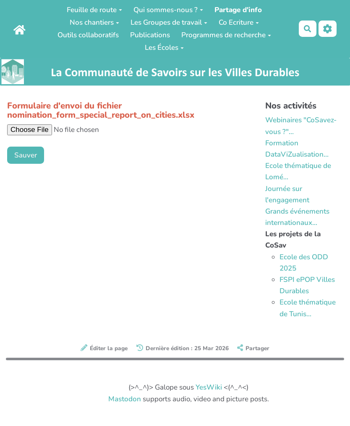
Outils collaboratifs (88, 35)
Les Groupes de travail (169, 22)
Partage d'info (238, 10)
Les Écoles (164, 47)
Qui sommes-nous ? (168, 10)
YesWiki (209, 387)
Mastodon (124, 399)
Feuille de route (94, 10)
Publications (150, 35)
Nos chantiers (94, 22)
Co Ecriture (239, 22)
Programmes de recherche (226, 35)
